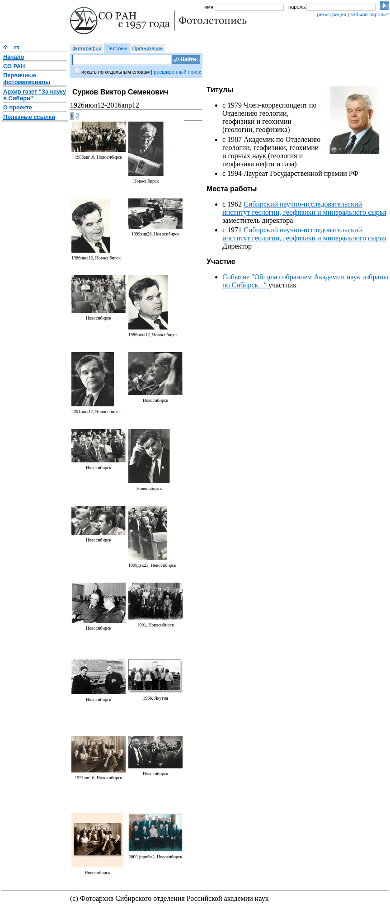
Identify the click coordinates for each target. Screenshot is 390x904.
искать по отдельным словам (115, 72)
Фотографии (86, 48)
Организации (147, 48)
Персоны (116, 48)
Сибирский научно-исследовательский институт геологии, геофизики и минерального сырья (304, 208)
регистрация (331, 14)
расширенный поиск (177, 72)
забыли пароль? (369, 14)
